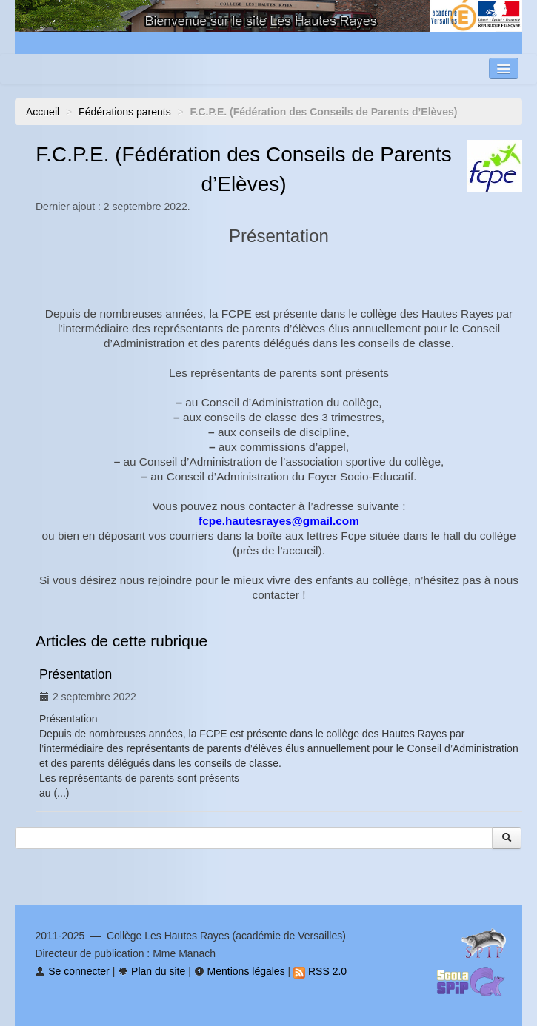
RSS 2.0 (320, 971)
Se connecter (72, 971)
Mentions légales (239, 971)
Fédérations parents (125, 112)
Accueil (42, 112)
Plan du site (151, 971)
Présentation (75, 674)
